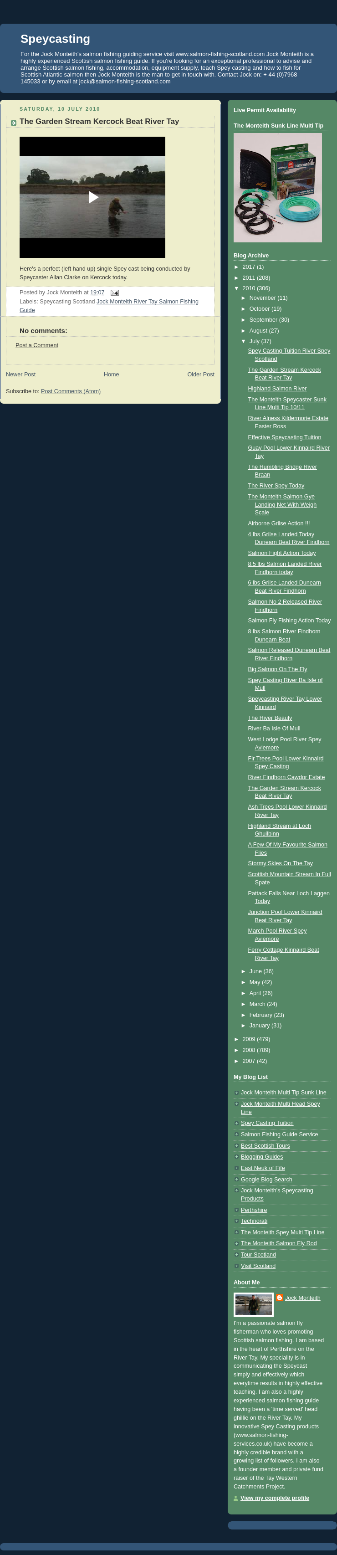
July (255, 341)
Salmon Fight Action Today (282, 553)
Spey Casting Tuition (267, 1123)
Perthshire (254, 1210)
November (264, 298)
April (256, 993)
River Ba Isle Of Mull (274, 728)
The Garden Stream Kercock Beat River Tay (99, 121)
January (260, 1025)
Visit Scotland (258, 1266)
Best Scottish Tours (265, 1146)
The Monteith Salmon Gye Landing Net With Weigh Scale (282, 504)
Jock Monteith (303, 1298)
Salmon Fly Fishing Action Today (289, 620)
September (264, 320)
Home (111, 374)
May (256, 982)
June (257, 971)
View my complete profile (274, 1498)
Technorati (254, 1221)
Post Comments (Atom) (71, 391)
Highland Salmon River (277, 388)
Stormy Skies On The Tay (280, 863)
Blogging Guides (262, 1157)
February (262, 1015)
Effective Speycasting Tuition (285, 437)
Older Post (200, 374)
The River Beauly (270, 718)
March (258, 1004)
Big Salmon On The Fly (277, 669)
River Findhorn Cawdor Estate (286, 777)
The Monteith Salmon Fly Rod (279, 1243)
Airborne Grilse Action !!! (279, 523)
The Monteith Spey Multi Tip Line (283, 1232)
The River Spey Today (276, 485)
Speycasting (55, 39)
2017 (250, 267)
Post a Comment (36, 345)
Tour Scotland (258, 1255)
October (260, 309)
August (259, 331)
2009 (250, 1039)
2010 (250, 288)
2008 (250, 1050)
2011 (250, 278)
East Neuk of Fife (263, 1168)
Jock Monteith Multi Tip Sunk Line (284, 1092)
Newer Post (21, 374)
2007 (250, 1061)
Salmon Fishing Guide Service (279, 1134)
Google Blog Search (266, 1179)
